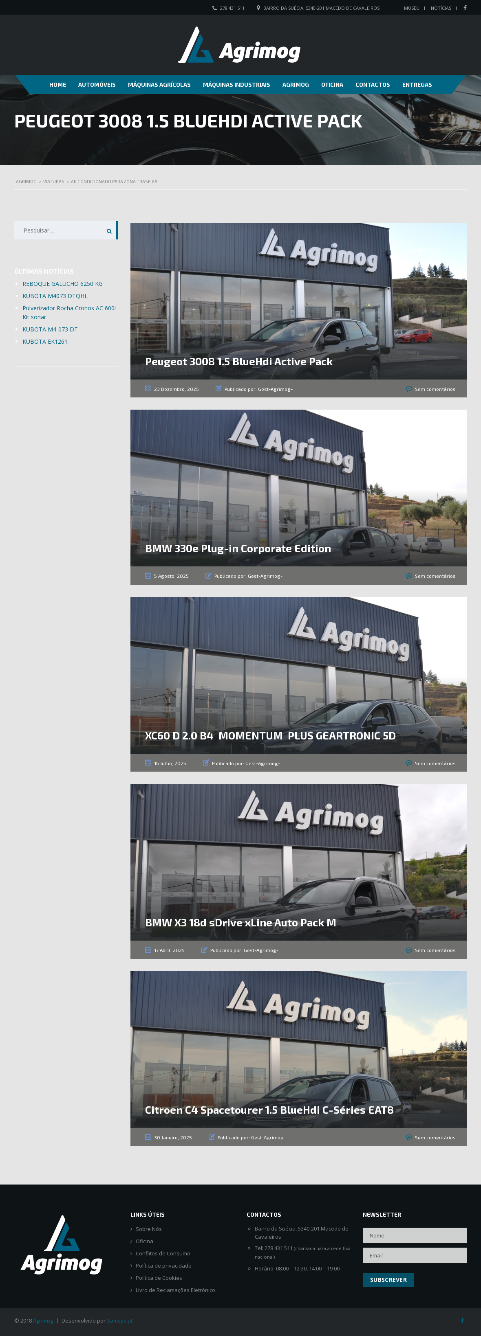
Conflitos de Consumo (163, 1253)
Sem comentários (435, 389)
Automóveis (97, 84)
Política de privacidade (164, 1265)
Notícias (441, 8)
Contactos (372, 84)
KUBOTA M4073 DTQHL (55, 296)
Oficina (332, 84)
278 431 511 (232, 8)
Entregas (417, 84)
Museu (411, 8)
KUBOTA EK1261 (45, 341)
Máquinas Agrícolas (159, 84)
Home (57, 84)
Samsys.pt (119, 1320)
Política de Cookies (159, 1278)
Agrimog (295, 84)
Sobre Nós (149, 1229)
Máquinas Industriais (236, 84)
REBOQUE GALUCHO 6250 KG (62, 283)
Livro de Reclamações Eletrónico (175, 1290)
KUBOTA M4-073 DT (50, 329)
